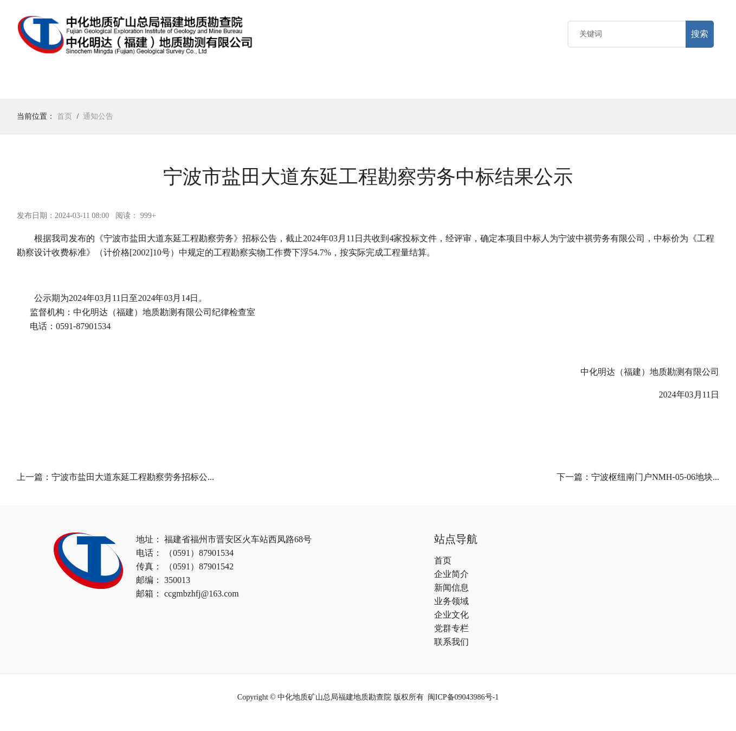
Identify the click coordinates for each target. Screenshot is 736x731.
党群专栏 (334, 85)
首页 (36, 85)
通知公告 (98, 118)
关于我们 (89, 85)
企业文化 (272, 85)
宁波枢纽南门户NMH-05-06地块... (655, 479)
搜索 (699, 35)
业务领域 (211, 85)
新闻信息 (451, 589)
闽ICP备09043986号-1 (463, 699)
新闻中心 (150, 85)
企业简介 (451, 576)
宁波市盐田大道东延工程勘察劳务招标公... (132, 479)
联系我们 (451, 644)
